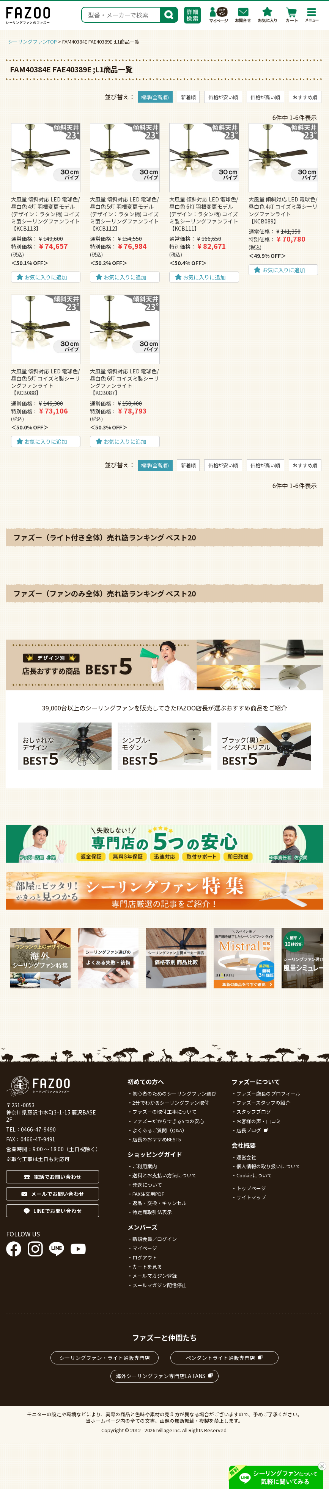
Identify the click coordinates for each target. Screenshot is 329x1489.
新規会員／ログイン (154, 1238)
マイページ (219, 15)
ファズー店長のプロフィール (268, 1093)
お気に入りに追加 (45, 277)
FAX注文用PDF (148, 1193)
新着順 (188, 97)
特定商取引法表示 (152, 1212)
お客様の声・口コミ (258, 1121)
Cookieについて (254, 1175)
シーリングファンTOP (32, 41)
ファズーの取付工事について (164, 1111)
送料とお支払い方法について (164, 1175)
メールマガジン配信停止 (159, 1285)
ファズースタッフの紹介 (263, 1102)
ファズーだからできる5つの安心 (168, 1121)
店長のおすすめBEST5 (156, 1139)
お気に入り (267, 15)
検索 (169, 14)
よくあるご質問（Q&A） (159, 1130)
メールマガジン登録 (154, 1275)
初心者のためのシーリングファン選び (174, 1093)
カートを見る (147, 1266)
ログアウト (144, 1257)
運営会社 (246, 1157)
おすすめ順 (305, 97)
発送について (147, 1184)
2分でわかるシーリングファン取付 (170, 1102)
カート (291, 15)
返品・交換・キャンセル (159, 1202)
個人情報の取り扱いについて (268, 1166)
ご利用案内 (144, 1166)
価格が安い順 (223, 97)
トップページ (251, 1188)
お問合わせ (243, 15)
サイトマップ (251, 1197)
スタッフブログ (253, 1111)
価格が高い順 (265, 97)
